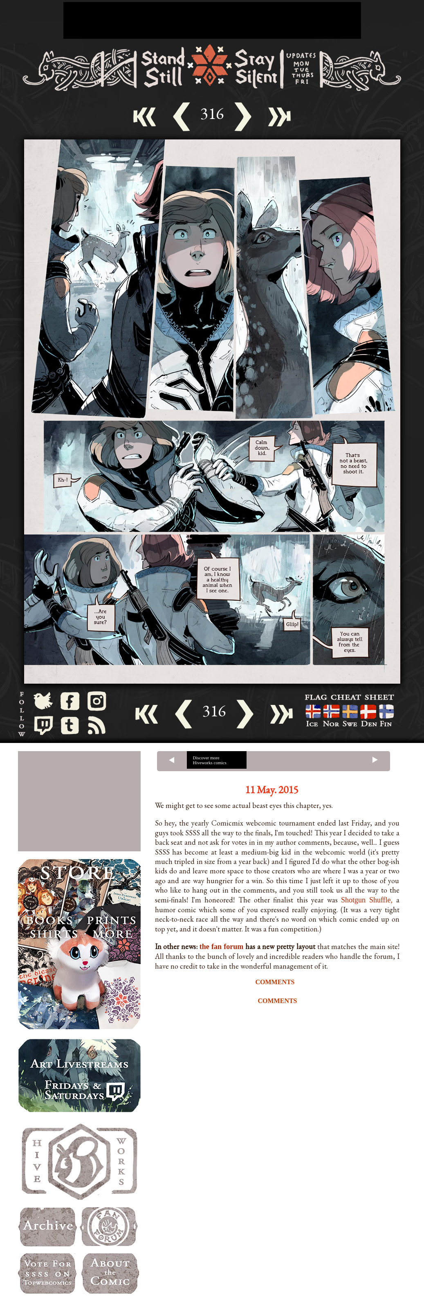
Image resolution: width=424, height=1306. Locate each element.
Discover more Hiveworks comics (210, 760)
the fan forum (221, 946)
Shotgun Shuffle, (367, 900)
